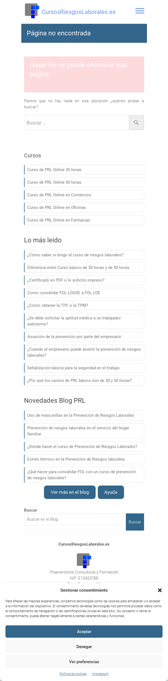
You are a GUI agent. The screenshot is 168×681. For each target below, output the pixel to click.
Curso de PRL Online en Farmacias (58, 220)
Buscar (135, 522)
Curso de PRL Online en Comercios (59, 194)
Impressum (100, 674)
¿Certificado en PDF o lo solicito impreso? (65, 280)
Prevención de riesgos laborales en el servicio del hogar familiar (78, 430)
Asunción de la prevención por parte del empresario (74, 336)
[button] (160, 590)
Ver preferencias (84, 661)
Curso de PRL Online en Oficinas (56, 207)
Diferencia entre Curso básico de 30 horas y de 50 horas (78, 267)
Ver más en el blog (70, 492)
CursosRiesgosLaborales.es (79, 11)
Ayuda (110, 492)
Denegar (84, 646)
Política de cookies (73, 674)
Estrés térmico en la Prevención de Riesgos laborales (76, 459)
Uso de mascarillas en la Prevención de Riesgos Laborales (80, 415)
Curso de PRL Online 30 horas (54, 169)
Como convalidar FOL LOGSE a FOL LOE (63, 292)
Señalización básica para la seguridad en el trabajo (73, 367)
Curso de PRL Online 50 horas (54, 182)
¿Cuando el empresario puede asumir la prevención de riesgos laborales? (84, 352)
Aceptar (84, 631)
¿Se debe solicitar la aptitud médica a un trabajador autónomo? (74, 321)
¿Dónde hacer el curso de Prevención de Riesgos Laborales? (82, 446)
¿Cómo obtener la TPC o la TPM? (57, 305)
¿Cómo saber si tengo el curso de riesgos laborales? (75, 254)
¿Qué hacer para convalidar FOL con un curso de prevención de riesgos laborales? (81, 474)
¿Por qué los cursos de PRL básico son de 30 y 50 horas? (79, 380)
